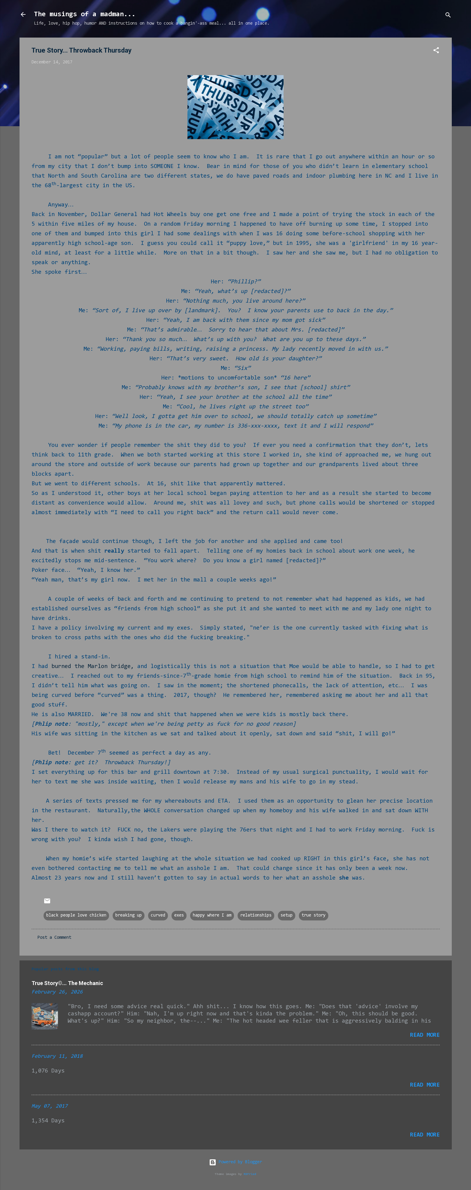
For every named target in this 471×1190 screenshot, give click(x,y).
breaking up (128, 915)
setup (287, 915)
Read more (425, 1035)
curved (158, 915)
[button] (436, 51)
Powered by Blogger (235, 1162)
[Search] (448, 16)
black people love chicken (76, 915)
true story (314, 915)
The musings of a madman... (84, 14)
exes (179, 915)
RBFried (250, 1174)
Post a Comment (54, 937)
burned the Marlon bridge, (92, 667)
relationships (256, 915)
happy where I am (212, 915)
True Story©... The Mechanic (67, 983)
